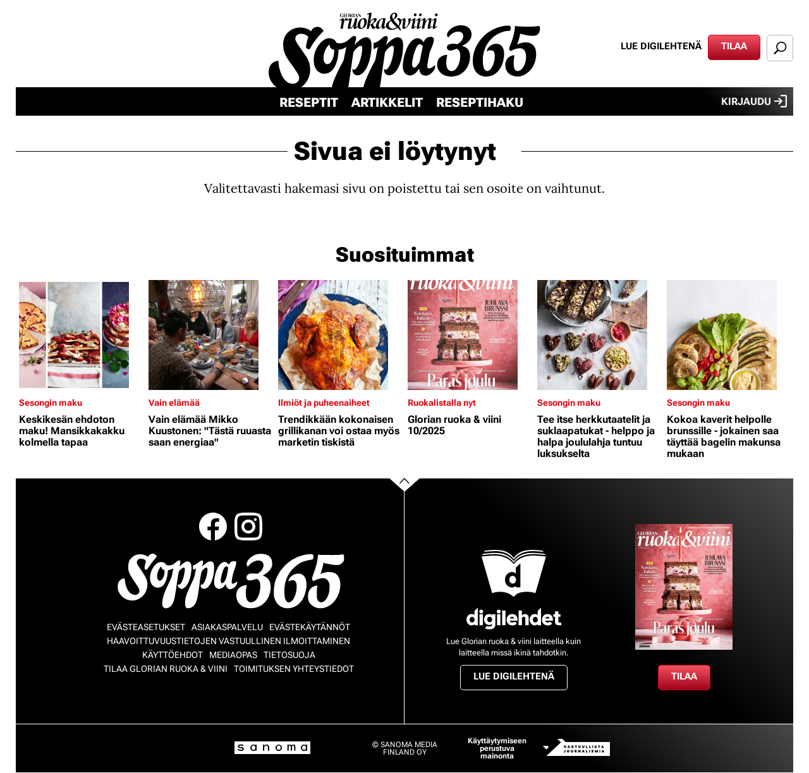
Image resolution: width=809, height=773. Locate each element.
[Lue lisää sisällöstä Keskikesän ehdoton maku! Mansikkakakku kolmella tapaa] (80, 335)
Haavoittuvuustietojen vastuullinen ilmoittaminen (228, 641)
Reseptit (308, 102)
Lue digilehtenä (661, 46)
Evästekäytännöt (309, 627)
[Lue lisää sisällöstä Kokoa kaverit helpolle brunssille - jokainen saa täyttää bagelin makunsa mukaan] (728, 335)
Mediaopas (233, 655)
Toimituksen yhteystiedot (294, 669)
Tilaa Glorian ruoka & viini (166, 669)
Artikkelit (387, 102)
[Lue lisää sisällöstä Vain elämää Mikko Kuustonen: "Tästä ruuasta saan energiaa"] (210, 335)
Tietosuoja (289, 655)
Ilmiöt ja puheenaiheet (324, 403)
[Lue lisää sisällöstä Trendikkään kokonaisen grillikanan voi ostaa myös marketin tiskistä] (339, 335)
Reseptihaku (479, 102)
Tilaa (734, 46)
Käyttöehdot (172, 655)
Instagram (248, 526)
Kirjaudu (754, 101)
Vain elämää (174, 403)
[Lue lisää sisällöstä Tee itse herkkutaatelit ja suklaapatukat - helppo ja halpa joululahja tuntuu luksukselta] (598, 335)
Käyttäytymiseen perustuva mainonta (497, 748)
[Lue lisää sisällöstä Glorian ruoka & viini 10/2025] (469, 335)
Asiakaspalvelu (227, 627)
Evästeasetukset (146, 627)
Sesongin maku (50, 403)
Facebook (213, 526)
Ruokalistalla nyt (442, 403)
